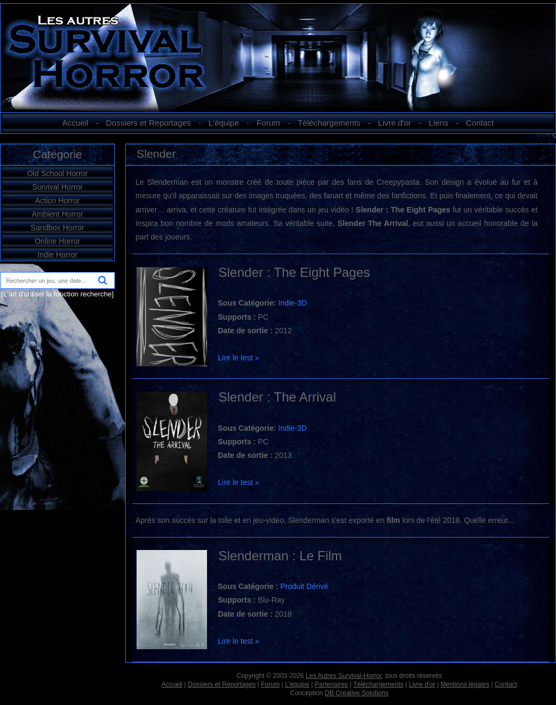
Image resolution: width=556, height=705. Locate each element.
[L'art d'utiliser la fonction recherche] (57, 294)
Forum (268, 122)
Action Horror (57, 200)
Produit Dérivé (304, 586)
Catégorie (57, 154)
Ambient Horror (57, 214)
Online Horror (57, 241)
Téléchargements (329, 122)
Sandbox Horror (58, 227)
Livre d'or (394, 122)
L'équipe (224, 122)
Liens (438, 122)
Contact (480, 122)
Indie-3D (292, 303)
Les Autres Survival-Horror (344, 676)
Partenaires (331, 684)
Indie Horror (57, 254)
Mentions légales (465, 684)
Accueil (75, 122)
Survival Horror (57, 187)
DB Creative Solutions (356, 693)
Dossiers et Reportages (148, 122)
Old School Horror (57, 173)
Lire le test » (238, 357)
